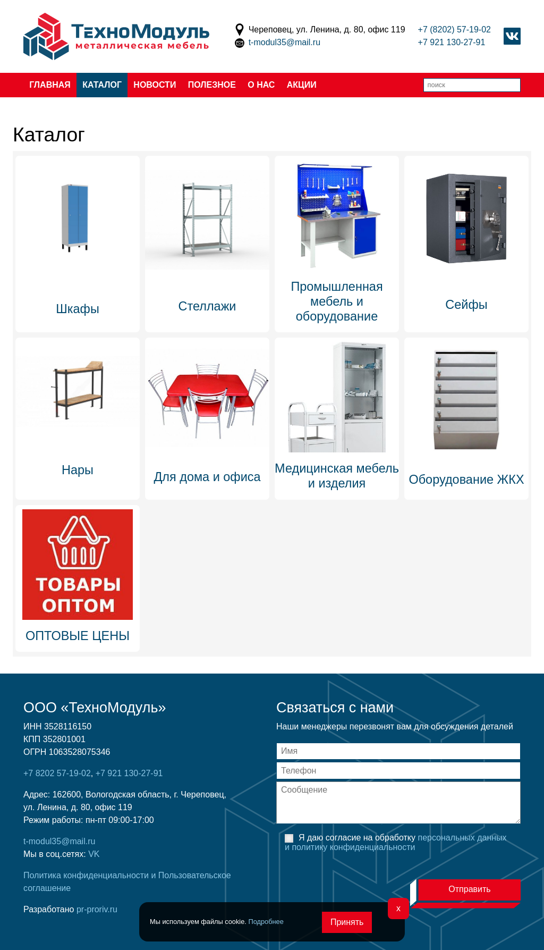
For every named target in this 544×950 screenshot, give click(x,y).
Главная (50, 84)
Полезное (212, 84)
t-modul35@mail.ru (284, 42)
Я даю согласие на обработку (396, 842)
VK (93, 854)
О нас (261, 84)
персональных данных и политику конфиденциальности (396, 842)
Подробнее (265, 922)
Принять (347, 922)
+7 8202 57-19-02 (57, 773)
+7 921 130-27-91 (452, 42)
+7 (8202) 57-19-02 (454, 29)
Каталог (102, 84)
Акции (302, 84)
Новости (154, 84)
